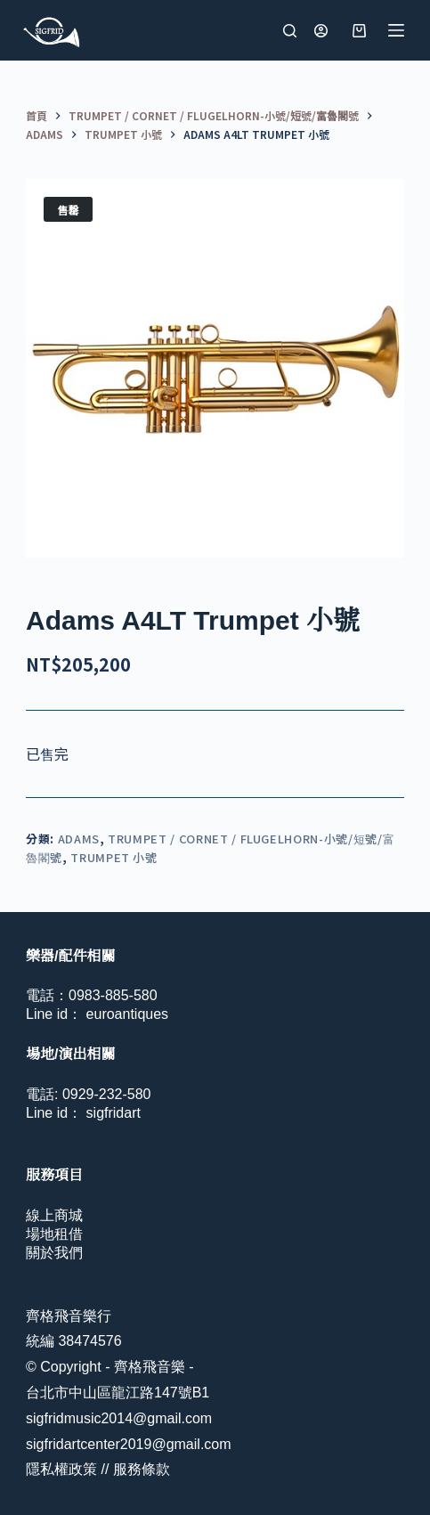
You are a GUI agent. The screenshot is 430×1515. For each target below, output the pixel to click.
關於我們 (54, 1252)
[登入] (321, 30)
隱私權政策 (61, 1469)
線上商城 (54, 1215)
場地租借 (54, 1234)
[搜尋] (289, 30)
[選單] (396, 30)
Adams (79, 838)
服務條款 (141, 1469)
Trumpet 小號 (114, 857)
